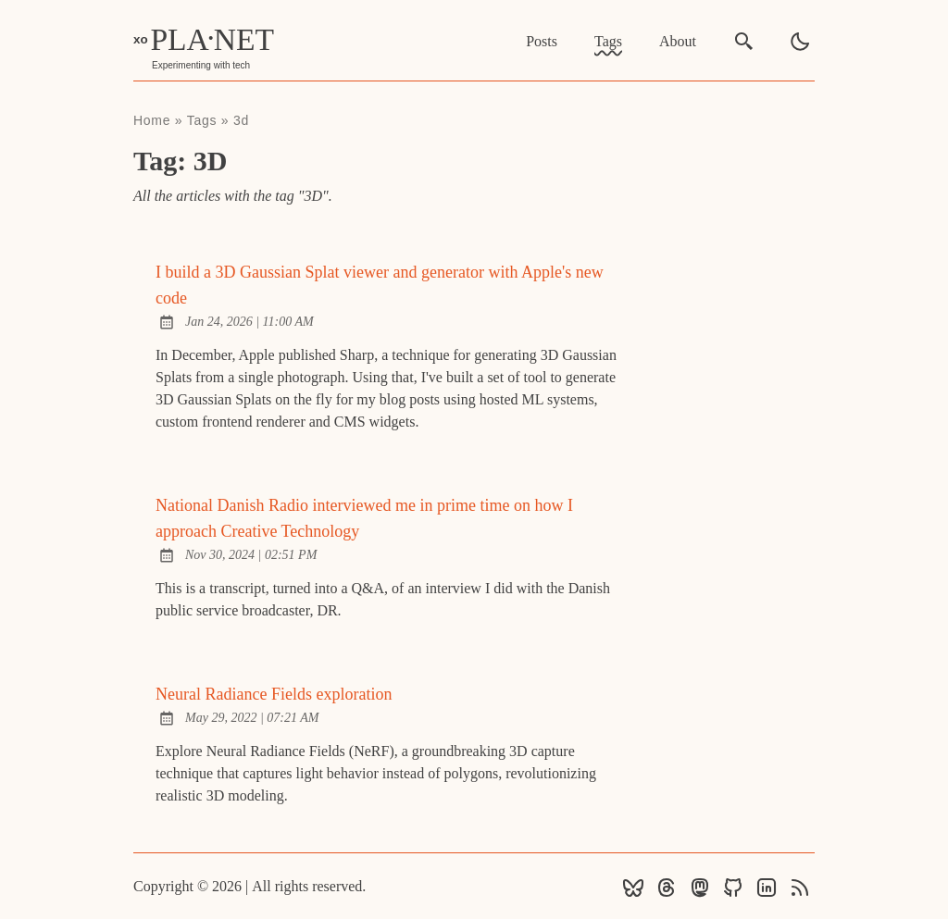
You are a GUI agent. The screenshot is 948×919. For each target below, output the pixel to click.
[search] (744, 41)
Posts (541, 41)
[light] (800, 41)
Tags (608, 41)
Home (151, 120)
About (677, 41)
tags (202, 120)
